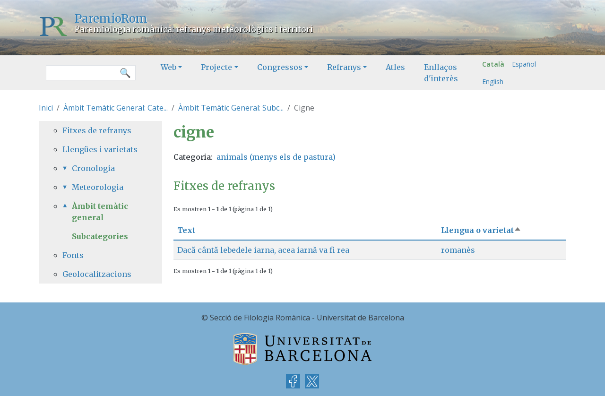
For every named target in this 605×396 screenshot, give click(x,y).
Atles (395, 67)
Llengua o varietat (481, 230)
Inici (46, 108)
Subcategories (100, 236)
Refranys (344, 67)
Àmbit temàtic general (100, 211)
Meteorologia (97, 187)
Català (493, 64)
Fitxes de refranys (96, 130)
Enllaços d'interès (441, 72)
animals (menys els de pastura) (276, 157)
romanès (458, 250)
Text (186, 230)
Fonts (73, 255)
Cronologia (93, 168)
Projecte (216, 67)
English (492, 81)
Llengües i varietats (100, 149)
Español (524, 64)
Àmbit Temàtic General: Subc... (231, 108)
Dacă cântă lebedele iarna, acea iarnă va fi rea (263, 250)
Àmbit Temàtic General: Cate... (115, 108)
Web (168, 67)
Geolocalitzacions (96, 274)
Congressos (279, 67)
